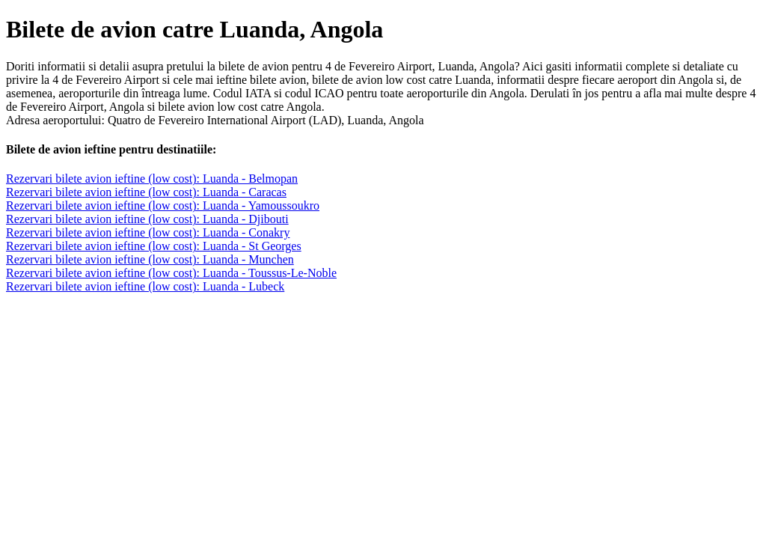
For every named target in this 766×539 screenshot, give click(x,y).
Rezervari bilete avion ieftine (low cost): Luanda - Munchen (150, 259)
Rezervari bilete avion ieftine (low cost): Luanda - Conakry (147, 232)
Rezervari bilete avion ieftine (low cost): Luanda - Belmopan (152, 178)
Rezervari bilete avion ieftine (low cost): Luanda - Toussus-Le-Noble (171, 273)
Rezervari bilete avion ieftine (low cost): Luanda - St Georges (153, 246)
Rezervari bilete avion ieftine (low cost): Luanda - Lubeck (145, 286)
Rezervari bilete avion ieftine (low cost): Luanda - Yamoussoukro (162, 205)
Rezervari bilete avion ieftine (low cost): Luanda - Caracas (146, 192)
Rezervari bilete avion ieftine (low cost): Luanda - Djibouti (147, 219)
